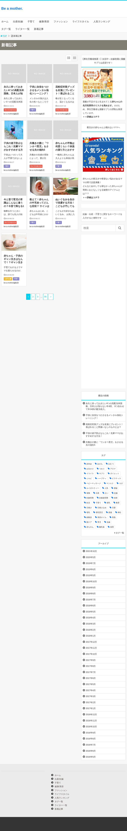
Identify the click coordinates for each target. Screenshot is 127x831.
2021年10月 (91, 551)
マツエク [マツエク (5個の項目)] (109, 483)
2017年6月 (91, 678)
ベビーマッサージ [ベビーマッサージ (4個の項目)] (93, 483)
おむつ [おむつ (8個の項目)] (111, 464)
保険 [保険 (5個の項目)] (88, 493)
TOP (3, 36)
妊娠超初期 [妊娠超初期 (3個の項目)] (103, 498)
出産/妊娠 (18, 21)
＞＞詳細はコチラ (91, 116)
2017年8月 (91, 666)
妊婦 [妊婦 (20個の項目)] (115, 498)
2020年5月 (91, 557)
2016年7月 (91, 745)
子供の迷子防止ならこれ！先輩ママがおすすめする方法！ (104, 434)
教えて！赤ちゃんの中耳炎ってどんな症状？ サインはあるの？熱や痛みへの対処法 (39, 206)
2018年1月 (91, 636)
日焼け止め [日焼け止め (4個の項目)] (101, 508)
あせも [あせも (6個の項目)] (100, 464)
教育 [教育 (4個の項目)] (117, 503)
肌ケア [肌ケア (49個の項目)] (89, 522)
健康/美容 (44, 21)
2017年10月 (91, 654)
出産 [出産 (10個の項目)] (97, 493)
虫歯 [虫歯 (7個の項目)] (108, 522)
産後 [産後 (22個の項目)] (110, 512)
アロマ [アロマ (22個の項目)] (113, 469)
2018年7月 (91, 599)
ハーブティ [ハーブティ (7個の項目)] (101, 478)
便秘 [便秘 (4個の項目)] (115, 488)
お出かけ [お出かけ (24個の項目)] (90, 469)
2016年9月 (91, 732)
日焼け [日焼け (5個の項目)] (89, 508)
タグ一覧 (6, 29)
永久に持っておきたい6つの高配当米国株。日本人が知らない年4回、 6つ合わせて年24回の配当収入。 (105, 406)
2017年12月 (91, 642)
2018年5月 (91, 611)
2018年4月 (91, 617)
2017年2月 (91, 702)
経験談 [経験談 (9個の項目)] (89, 517)
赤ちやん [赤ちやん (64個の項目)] (90, 527)
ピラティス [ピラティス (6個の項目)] (116, 478)
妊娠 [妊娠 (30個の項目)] (116, 493)
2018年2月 (91, 630)
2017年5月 (91, 684)
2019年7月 (91, 563)
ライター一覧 (22, 29)
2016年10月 (91, 726)
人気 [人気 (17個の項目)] (106, 488)
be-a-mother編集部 (11, 114)
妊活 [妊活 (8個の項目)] (88, 503)
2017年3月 (91, 696)
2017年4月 (91, 690)
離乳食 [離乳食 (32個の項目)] (102, 527)
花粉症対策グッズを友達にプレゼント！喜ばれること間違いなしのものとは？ (64, 93)
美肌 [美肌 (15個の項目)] (114, 517)
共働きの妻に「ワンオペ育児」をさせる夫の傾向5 (39, 146)
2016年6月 (91, 751)
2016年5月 (91, 757)
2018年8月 (91, 593)
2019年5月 (91, 575)
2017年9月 (91, 660)
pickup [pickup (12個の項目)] (89, 464)
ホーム (4, 21)
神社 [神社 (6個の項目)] (119, 512)
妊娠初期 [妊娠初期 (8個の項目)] (90, 498)
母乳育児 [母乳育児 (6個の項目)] (99, 512)
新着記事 (39, 29)
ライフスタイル (80, 21)
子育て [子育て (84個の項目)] (98, 503)
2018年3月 (91, 624)
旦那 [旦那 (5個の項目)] (114, 508)
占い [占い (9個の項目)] (106, 493)
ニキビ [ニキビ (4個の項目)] (89, 478)
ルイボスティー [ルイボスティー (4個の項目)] (92, 488)
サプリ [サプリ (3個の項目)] (102, 473)
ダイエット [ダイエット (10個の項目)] (114, 473)
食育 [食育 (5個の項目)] (112, 527)
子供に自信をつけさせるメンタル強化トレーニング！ (39, 90)
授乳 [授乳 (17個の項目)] (108, 503)
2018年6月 (91, 605)
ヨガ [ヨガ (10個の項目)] (121, 483)
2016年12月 (91, 714)
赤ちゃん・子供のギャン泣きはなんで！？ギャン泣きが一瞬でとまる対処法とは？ (13, 262)
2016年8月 (91, 738)
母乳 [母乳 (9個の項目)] (88, 512)
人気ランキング (101, 21)
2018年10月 (91, 581)
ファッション (61, 21)
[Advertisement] (102, 11)
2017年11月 (91, 648)
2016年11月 (91, 720)
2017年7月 (91, 672)
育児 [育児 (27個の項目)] (99, 522)
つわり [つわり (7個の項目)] (102, 469)
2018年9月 (91, 587)
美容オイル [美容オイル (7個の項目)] (101, 517)
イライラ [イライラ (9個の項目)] (90, 473)
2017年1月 (91, 708)
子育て (31, 21)
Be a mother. (12, 8)
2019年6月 (91, 569)
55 (45, 296)
